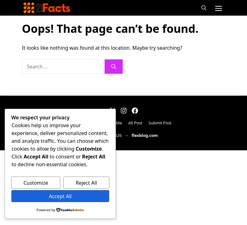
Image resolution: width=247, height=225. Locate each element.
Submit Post (160, 123)
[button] (204, 8)
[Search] (114, 66)
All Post (135, 123)
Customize (35, 182)
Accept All (60, 196)
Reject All (86, 182)
